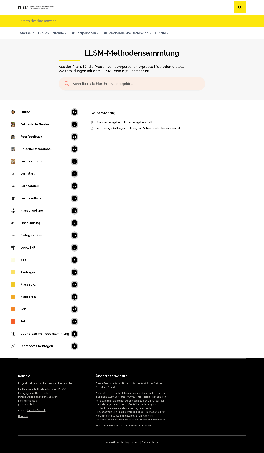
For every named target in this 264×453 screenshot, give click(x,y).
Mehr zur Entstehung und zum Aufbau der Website (124, 425)
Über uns (23, 416)
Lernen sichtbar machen (37, 21)
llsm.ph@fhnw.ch (36, 410)
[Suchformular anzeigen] (240, 7)
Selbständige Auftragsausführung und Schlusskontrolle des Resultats (139, 128)
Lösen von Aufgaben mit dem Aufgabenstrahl (124, 122)
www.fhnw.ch (114, 442)
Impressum (132, 442)
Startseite (27, 33)
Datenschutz (149, 442)
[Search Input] (136, 84)
